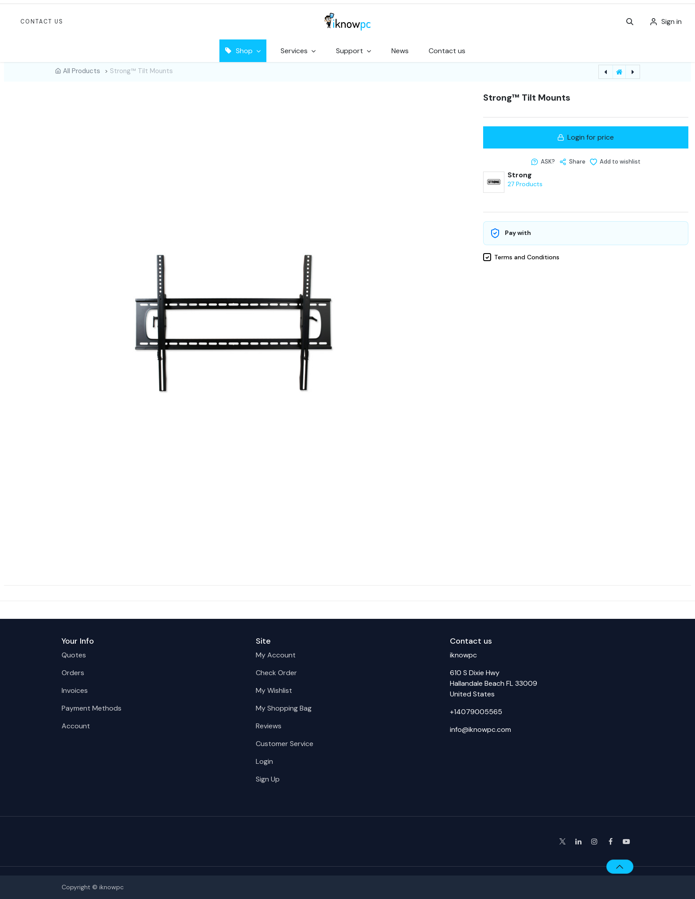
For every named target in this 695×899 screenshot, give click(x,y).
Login (264, 761)
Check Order (276, 672)
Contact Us (41, 21)
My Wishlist (274, 690)
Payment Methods (91, 708)
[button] (630, 21)
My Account (276, 655)
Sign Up (268, 779)
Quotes (74, 655)
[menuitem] (400, 50)
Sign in (671, 21)
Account (76, 726)
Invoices (75, 690)
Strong (520, 175)
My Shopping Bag (284, 708)
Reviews (268, 726)
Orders (73, 672)
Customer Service (284, 743)
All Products (81, 70)
